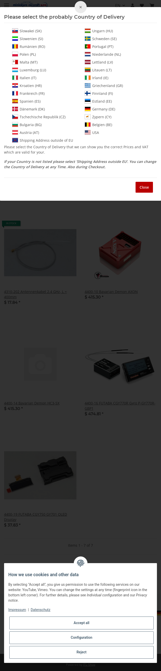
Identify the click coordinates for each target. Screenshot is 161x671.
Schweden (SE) (101, 38)
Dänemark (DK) (28, 108)
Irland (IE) (96, 77)
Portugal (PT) (99, 46)
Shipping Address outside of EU (42, 140)
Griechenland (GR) (104, 85)
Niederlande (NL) (103, 54)
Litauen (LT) (98, 69)
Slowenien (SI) (27, 38)
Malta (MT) (25, 62)
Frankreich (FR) (28, 93)
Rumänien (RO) (28, 46)
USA (92, 132)
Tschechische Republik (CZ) (39, 116)
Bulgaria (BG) (27, 124)
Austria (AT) (25, 132)
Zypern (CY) (98, 116)
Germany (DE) (100, 108)
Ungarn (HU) (99, 30)
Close (144, 187)
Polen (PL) (24, 54)
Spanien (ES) (26, 101)
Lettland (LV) (99, 62)
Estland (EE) (98, 101)
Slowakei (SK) (27, 30)
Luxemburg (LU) (29, 69)
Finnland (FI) (99, 93)
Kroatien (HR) (27, 85)
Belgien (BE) (98, 124)
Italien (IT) (24, 77)
